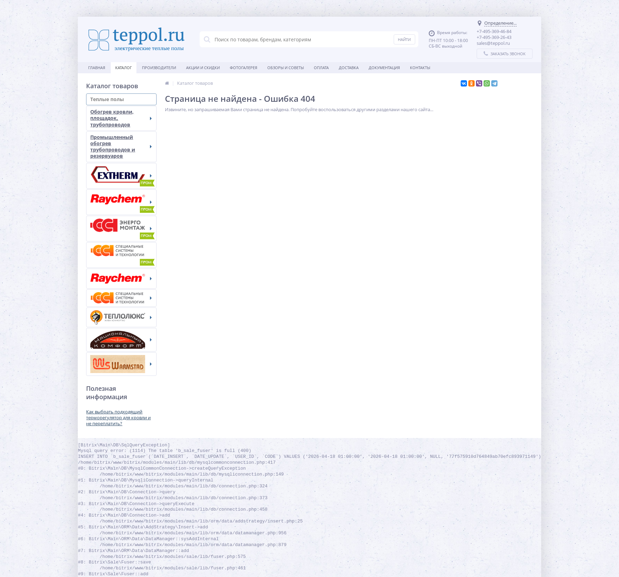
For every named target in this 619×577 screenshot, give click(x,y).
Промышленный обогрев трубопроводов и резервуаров (121, 146)
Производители (159, 67)
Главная (97, 67)
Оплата (321, 67)
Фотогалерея (244, 67)
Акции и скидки (203, 67)
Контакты (420, 67)
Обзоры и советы (286, 67)
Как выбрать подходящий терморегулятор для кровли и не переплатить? (118, 418)
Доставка (349, 67)
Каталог (124, 67)
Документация (384, 67)
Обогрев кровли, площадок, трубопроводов (121, 117)
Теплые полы (121, 99)
